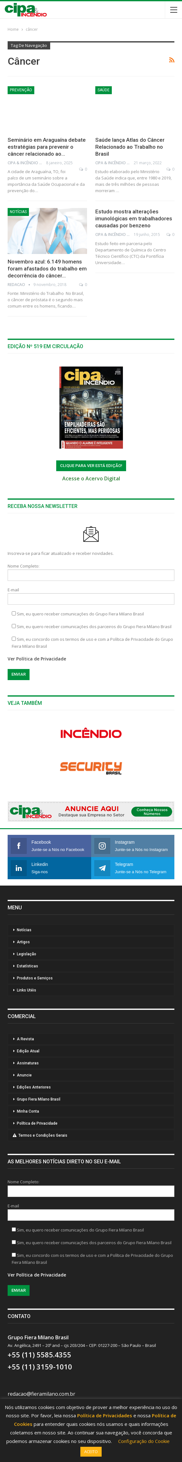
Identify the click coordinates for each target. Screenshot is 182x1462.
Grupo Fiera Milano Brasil (38, 1099)
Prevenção (21, 90)
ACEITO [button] (91, 1451)
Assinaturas (28, 1063)
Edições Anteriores (34, 1087)
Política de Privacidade (37, 1123)
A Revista (25, 1039)
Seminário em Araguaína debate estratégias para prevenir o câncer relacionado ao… (47, 147)
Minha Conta (28, 1111)
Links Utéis (26, 990)
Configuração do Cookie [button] (144, 1441)
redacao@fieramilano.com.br (41, 1393)
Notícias (18, 212)
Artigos (23, 942)
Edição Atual (28, 1051)
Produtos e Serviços (35, 978)
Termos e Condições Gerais (40, 1135)
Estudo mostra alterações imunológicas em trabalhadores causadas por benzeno (133, 218)
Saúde (104, 90)
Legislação (26, 954)
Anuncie (24, 1075)
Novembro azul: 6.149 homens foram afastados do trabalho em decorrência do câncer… (47, 268)
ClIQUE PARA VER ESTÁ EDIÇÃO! (91, 465)
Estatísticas (27, 966)
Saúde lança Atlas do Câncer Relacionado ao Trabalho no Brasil (130, 147)
